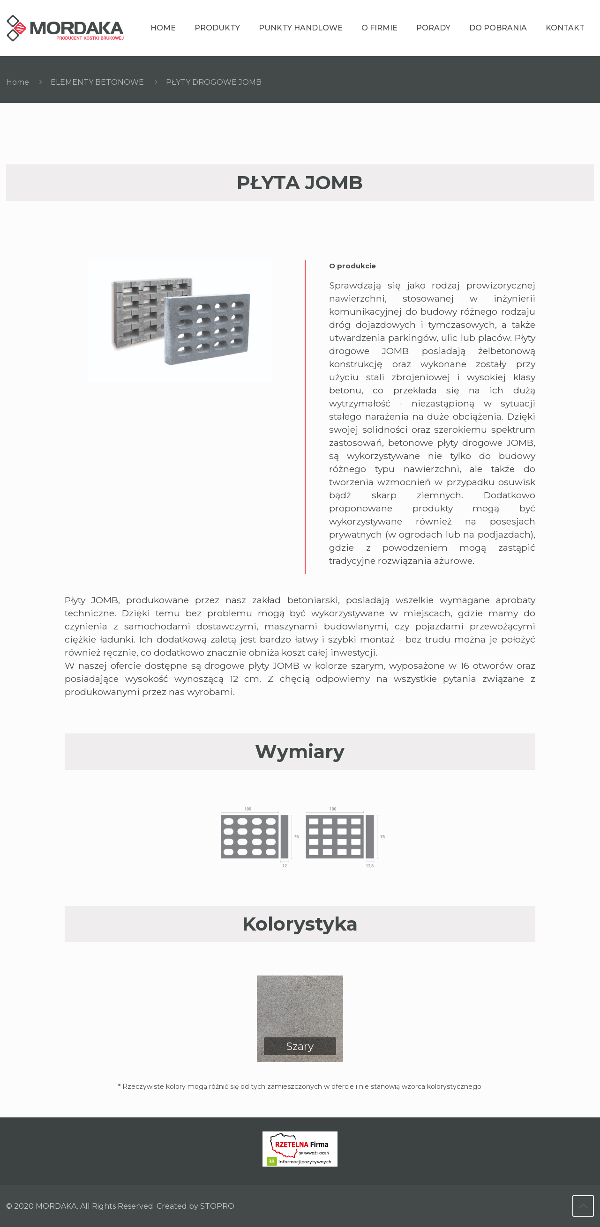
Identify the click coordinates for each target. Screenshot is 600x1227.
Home (17, 82)
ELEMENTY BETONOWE (97, 82)
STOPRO (217, 1206)
